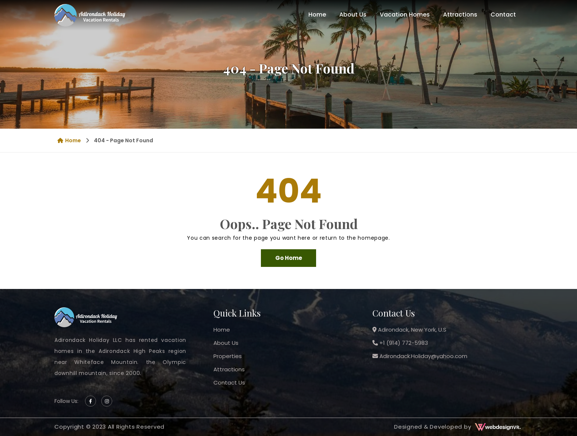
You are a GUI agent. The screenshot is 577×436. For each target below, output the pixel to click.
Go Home (288, 258)
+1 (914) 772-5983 (400, 343)
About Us (353, 14)
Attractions (460, 14)
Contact (503, 14)
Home (317, 14)
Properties (227, 356)
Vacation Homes (405, 14)
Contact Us (229, 382)
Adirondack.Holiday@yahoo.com (419, 356)
